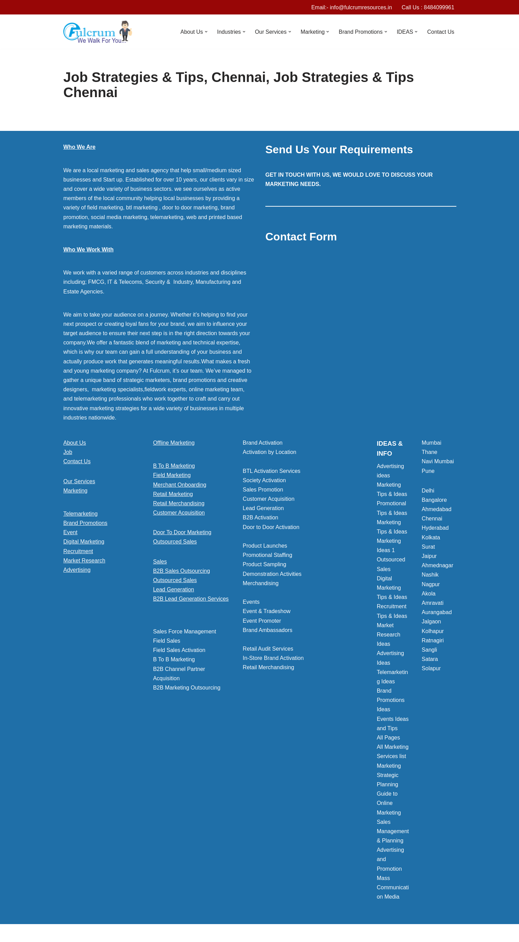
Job (67, 452)
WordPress (124, 933)
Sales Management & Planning (393, 831)
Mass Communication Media (393, 887)
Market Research (84, 560)
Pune (428, 471)
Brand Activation (263, 443)
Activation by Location (269, 452)
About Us (74, 443)
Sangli (429, 650)
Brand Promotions (85, 523)
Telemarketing (80, 514)
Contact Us (440, 32)
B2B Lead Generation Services (191, 599)
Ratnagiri (433, 640)
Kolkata (431, 537)
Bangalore (434, 500)
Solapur (431, 669)
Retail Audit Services (268, 649)
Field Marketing (172, 475)
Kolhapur (433, 631)
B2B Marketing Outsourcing (187, 688)
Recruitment (78, 551)
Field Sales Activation (179, 650)
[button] (205, 32)
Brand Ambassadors (267, 630)
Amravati (432, 603)
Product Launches (265, 546)
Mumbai (431, 443)
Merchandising (260, 583)
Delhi (428, 491)
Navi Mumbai (438, 462)
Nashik (430, 575)
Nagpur (430, 584)
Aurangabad (437, 612)
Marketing (75, 491)
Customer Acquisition (179, 513)
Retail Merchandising (178, 503)
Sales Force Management (184, 631)
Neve (69, 933)
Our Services (79, 481)
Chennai (432, 519)
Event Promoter (262, 621)
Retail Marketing (173, 494)
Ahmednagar (437, 566)
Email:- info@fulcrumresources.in (351, 7)
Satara (430, 659)
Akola (428, 594)
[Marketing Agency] (97, 32)
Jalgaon (431, 622)
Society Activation (264, 480)
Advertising (77, 570)
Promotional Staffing (267, 555)
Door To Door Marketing (182, 533)
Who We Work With (88, 249)
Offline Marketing (174, 443)
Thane (429, 452)
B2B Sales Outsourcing (181, 571)
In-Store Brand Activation (273, 658)
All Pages (388, 738)
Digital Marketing (83, 542)
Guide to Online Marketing (389, 803)
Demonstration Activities (272, 574)
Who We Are (79, 147)
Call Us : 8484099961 (427, 7)
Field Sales (166, 641)
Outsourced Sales (175, 542)
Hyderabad (435, 528)
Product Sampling (264, 565)
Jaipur (429, 556)
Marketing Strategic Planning (389, 775)
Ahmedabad (436, 510)
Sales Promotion (263, 490)
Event (70, 533)
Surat (428, 547)
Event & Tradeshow (266, 611)
